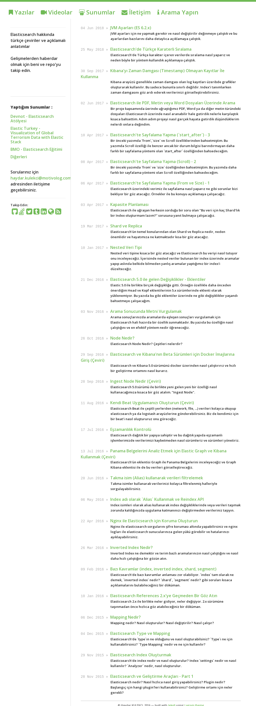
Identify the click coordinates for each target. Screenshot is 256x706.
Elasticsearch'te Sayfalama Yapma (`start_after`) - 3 (160, 134)
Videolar (56, 12)
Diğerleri (18, 157)
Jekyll (171, 698)
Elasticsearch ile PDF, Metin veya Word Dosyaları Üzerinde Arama (172, 102)
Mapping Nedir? (125, 611)
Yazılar (21, 12)
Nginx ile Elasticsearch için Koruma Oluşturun (154, 516)
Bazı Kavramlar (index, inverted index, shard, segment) (163, 563)
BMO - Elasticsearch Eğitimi (36, 149)
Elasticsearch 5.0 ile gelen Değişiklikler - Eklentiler (158, 277)
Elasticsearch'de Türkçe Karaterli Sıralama (151, 49)
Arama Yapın (177, 12)
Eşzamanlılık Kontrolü (130, 425)
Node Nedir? (122, 335)
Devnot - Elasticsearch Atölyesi (32, 119)
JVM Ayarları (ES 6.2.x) (130, 27)
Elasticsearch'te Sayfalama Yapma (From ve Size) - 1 (160, 181)
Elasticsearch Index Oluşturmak (140, 648)
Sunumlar (97, 12)
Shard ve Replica (126, 224)
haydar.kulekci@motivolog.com (40, 178)
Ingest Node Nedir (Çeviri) (135, 377)
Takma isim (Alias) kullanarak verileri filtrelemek (156, 473)
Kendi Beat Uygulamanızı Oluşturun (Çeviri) (152, 399)
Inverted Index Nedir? (131, 542)
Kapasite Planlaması (129, 202)
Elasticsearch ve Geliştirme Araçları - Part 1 (152, 669)
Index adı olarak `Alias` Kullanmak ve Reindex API (157, 494)
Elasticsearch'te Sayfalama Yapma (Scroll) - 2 (153, 160)
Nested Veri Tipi (126, 245)
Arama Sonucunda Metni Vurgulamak (146, 308)
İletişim (136, 12)
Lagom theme (194, 698)
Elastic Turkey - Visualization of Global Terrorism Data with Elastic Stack (36, 135)
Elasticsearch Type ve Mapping (140, 627)
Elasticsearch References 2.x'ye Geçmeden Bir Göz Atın (163, 590)
